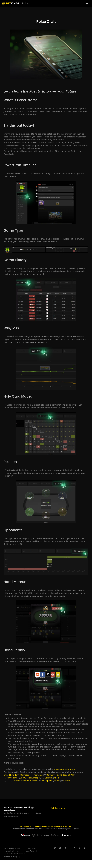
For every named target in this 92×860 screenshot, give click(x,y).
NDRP (56, 780)
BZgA (65, 775)
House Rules (29, 851)
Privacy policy (31, 848)
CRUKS (23, 777)
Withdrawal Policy (10, 857)
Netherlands (12, 777)
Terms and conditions (12, 848)
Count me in (58, 808)
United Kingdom (11, 775)
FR (58, 777)
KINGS (15, 4)
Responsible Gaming (11, 851)
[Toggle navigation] (86, 3)
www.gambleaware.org (65, 769)
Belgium (49, 777)
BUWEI (71, 775)
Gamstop (24, 775)
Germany (50, 775)
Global (66, 780)
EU (8, 780)
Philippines (47, 780)
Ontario (16, 780)
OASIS (59, 775)
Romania (38, 775)
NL (55, 777)
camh (34, 780)
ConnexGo (26, 780)
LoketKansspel (33, 777)
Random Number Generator (14, 854)
